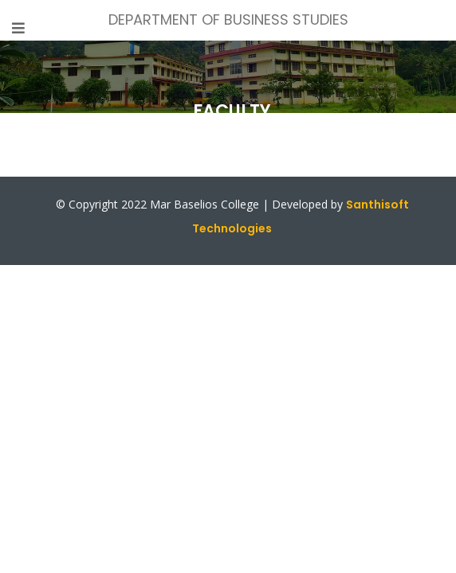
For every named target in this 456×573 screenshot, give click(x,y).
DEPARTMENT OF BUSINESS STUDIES (228, 19)
